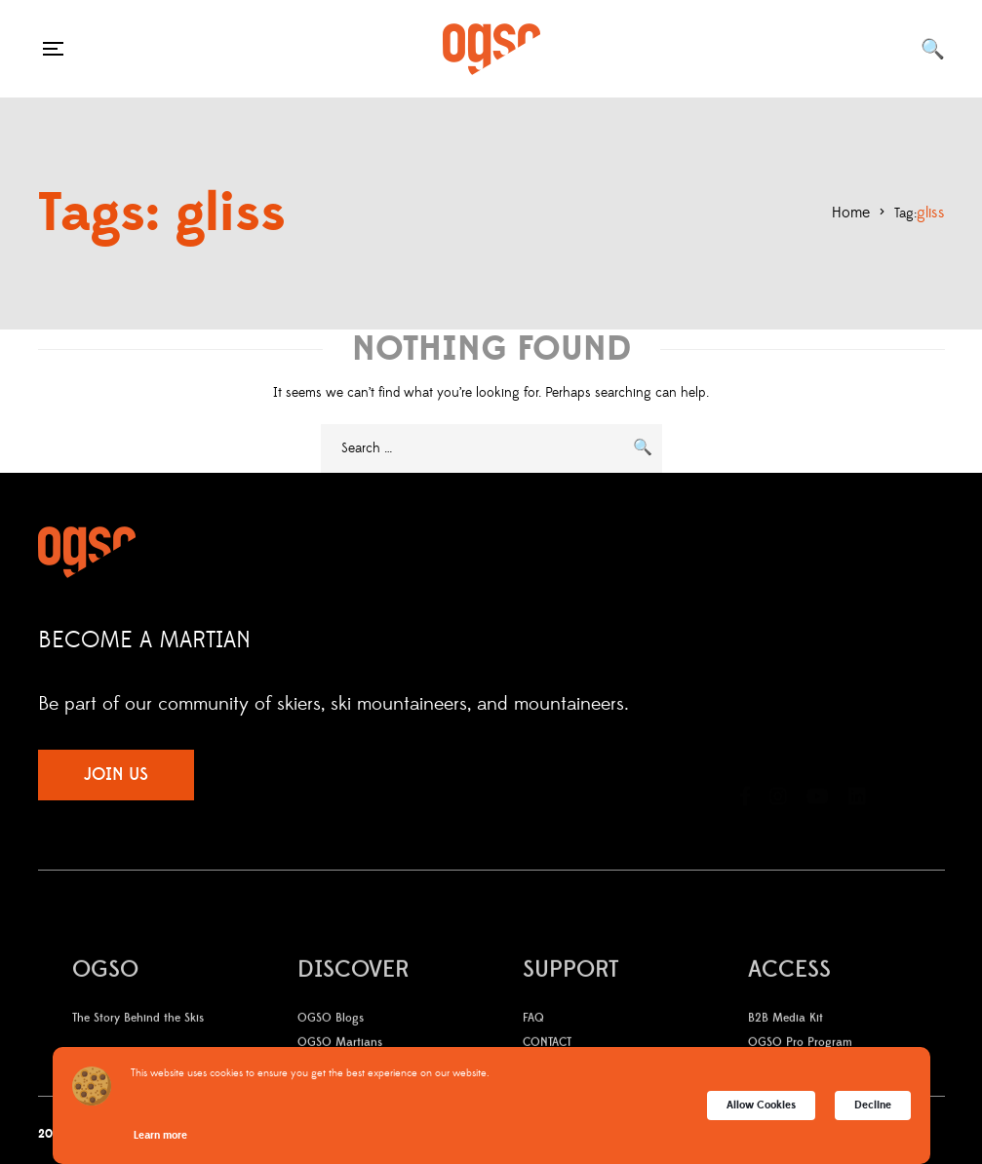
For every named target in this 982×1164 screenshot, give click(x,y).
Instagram (778, 747)
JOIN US (116, 774)
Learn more (160, 1135)
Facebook (745, 747)
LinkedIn (857, 747)
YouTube (817, 747)
